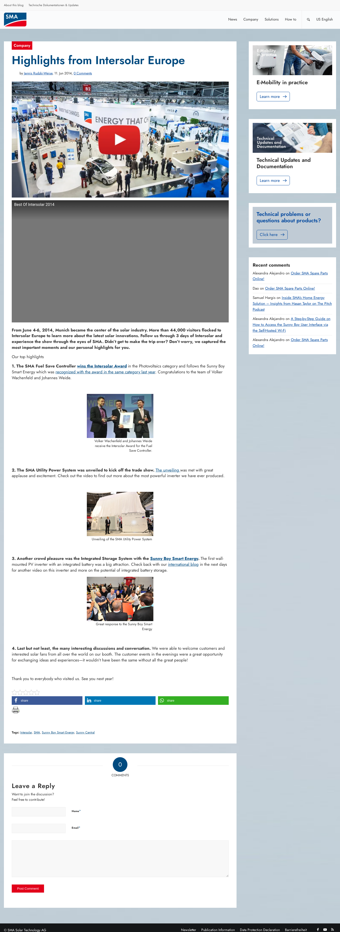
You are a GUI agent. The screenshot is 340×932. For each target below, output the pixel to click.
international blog (183, 564)
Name (76, 811)
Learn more (274, 97)
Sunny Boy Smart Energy (174, 558)
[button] (47, 700)
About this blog (13, 5)
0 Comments (83, 73)
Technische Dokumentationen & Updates (54, 5)
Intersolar (26, 732)
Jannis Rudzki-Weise (38, 73)
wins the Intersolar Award (102, 366)
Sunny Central (85, 732)
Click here (272, 235)
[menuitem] (14, 6)
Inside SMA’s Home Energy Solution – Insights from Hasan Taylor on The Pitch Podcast (292, 303)
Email (76, 827)
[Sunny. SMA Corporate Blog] (18, 19)
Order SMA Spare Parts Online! (290, 288)
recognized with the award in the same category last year (105, 372)
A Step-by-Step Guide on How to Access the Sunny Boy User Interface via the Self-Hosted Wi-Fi (291, 324)
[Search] (308, 19)
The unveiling (168, 470)
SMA (37, 732)
